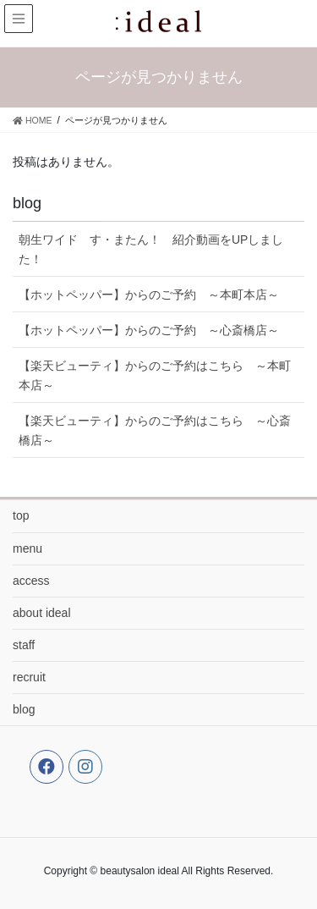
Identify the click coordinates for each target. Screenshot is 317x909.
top (21, 515)
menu (27, 548)
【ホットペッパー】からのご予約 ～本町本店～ (149, 294)
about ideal (42, 613)
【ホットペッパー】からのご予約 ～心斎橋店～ (149, 330)
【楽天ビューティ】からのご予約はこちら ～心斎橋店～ (155, 430)
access (31, 580)
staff (24, 645)
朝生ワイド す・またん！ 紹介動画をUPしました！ (151, 249)
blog (24, 709)
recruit (29, 677)
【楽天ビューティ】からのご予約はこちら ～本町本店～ (155, 375)
